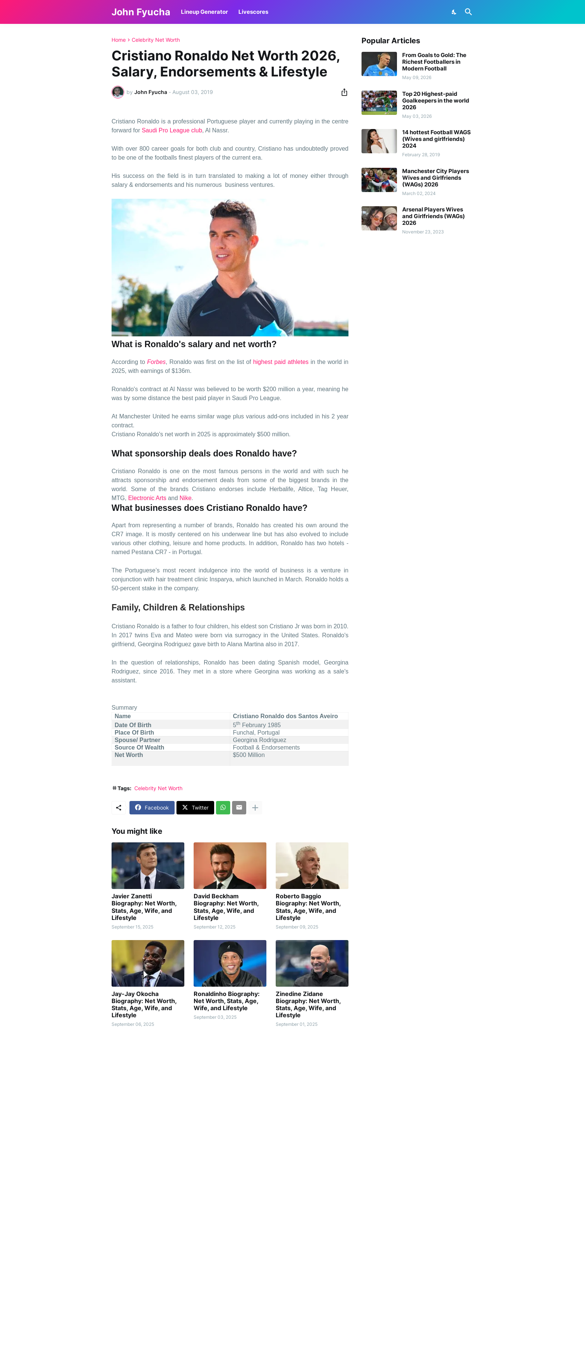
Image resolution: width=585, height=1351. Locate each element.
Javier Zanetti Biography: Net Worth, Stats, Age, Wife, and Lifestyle (144, 907)
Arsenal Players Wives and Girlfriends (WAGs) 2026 (433, 216)
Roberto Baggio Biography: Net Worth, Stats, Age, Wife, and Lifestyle (308, 907)
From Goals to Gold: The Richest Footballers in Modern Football (434, 62)
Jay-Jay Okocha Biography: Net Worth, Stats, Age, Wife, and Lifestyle (144, 1004)
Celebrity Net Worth (156, 40)
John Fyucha (141, 12)
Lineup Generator (204, 11)
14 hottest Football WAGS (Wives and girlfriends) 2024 (436, 139)
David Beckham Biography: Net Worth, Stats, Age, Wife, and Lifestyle (226, 907)
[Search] (467, 12)
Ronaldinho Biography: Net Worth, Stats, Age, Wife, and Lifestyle (227, 1001)
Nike (185, 498)
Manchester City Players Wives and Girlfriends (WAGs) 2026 (435, 178)
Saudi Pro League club (172, 130)
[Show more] (255, 807)
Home (119, 40)
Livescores (253, 11)
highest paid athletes (281, 362)
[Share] (342, 92)
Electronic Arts (147, 498)
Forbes (156, 362)
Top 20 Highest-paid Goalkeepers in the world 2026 (435, 101)
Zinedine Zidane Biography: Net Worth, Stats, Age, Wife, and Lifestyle (308, 1004)
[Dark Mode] (454, 12)
